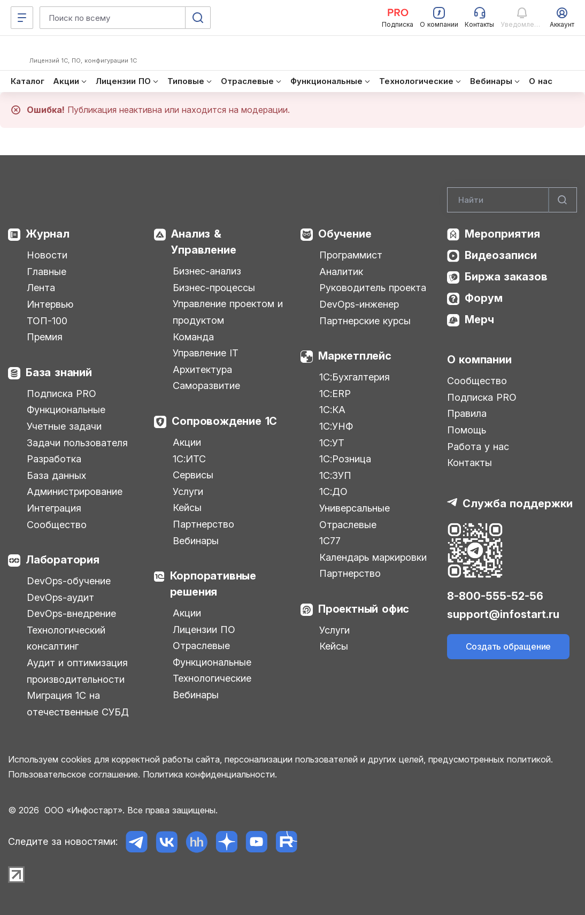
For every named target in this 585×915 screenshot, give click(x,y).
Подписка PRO (61, 393)
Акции (187, 442)
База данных (56, 475)
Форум (484, 298)
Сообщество (57, 524)
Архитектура (202, 369)
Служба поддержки (518, 503)
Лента (41, 287)
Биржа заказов (506, 276)
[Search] (512, 200)
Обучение (344, 233)
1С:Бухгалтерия (354, 377)
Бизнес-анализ (207, 271)
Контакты (469, 462)
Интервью (50, 304)
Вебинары (196, 540)
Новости (47, 255)
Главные (46, 271)
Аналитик (341, 271)
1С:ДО (333, 491)
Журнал (48, 233)
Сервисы (193, 475)
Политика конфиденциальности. (210, 774)
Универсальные (354, 508)
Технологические (212, 678)
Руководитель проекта (372, 287)
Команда (193, 336)
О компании (479, 359)
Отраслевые (201, 645)
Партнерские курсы (365, 320)
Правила (467, 413)
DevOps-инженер (359, 304)
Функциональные (66, 409)
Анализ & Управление (203, 241)
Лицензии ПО (204, 629)
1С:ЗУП (335, 475)
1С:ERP (335, 393)
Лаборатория (62, 559)
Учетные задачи (64, 426)
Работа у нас (478, 446)
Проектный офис (363, 609)
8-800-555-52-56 (495, 596)
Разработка (54, 458)
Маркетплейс (354, 355)
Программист (350, 255)
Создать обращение (508, 646)
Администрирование (74, 491)
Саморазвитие (206, 385)
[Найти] (562, 200)
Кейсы (187, 507)
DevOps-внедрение (71, 613)
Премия (45, 336)
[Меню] (22, 17)
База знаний (59, 372)
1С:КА (332, 409)
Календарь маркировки (373, 557)
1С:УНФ (336, 426)
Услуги (188, 491)
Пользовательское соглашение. (74, 774)
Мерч (479, 319)
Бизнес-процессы (214, 287)
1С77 (330, 540)
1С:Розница (345, 458)
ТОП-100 (47, 320)
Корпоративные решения (213, 583)
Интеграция (54, 508)
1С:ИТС (189, 458)
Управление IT (205, 353)
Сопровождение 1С (224, 421)
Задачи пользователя (77, 442)
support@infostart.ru (503, 614)
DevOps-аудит (60, 597)
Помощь (466, 430)
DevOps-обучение (69, 580)
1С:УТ (331, 442)
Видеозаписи (501, 255)
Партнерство (203, 524)
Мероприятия (502, 233)
